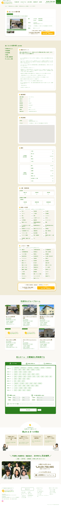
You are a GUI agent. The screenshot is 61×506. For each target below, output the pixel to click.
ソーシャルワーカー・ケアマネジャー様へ (43, 496)
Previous (9, 23)
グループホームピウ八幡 (46, 339)
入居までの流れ (39, 492)
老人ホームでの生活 (53, 492)
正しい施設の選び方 (40, 491)
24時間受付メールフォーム (46, 475)
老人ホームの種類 (52, 489)
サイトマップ (30, 496)
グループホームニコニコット (29, 340)
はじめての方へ (39, 489)
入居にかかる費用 (52, 491)
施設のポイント (9, 48)
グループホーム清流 (11, 339)
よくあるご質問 (23, 497)
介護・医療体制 (9, 56)
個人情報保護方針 (30, 495)
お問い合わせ (30, 493)
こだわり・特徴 (9, 58)
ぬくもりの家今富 (10, 316)
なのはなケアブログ (24, 494)
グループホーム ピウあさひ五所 (30, 317)
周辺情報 (8, 52)
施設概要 (8, 50)
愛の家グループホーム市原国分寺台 (46, 317)
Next (24, 23)
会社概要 (29, 492)
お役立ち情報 (23, 492)
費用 (7, 54)
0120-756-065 (35, 32)
